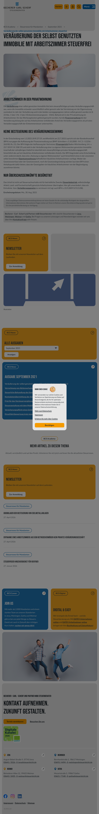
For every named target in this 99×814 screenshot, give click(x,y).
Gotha (28, 216)
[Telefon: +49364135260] (11, 762)
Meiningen (9, 216)
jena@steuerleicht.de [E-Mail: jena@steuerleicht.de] (27, 762)
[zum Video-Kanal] (66, 6)
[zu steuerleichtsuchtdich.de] (58, 6)
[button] (78, 6)
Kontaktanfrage (20, 219)
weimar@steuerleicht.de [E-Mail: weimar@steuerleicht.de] (28, 776)
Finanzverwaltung (72, 118)
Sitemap (31, 803)
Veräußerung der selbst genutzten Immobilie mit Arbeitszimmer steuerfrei (35, 31)
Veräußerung (12, 106)
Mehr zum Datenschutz (43, 411)
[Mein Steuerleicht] (72, 6)
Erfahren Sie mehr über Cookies (46, 419)
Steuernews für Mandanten (31, 27)
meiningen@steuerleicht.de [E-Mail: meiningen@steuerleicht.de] (80, 762)
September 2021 (55, 27)
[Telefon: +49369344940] (61, 762)
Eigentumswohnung (27, 158)
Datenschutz (20, 803)
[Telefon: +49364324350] (11, 776)
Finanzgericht (62, 144)
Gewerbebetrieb (70, 182)
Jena (79, 214)
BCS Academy (9, 27)
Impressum (8, 803)
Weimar (18, 216)
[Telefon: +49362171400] (61, 776)
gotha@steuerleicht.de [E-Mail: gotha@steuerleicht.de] (78, 776)
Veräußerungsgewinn (26, 188)
